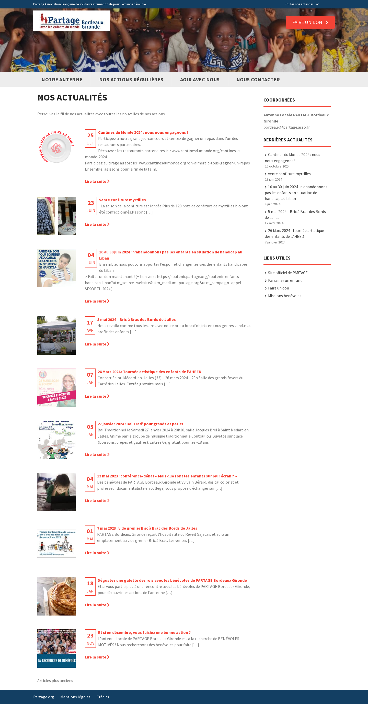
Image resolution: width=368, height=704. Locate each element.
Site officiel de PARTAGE (288, 272)
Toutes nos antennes (302, 4)
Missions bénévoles (284, 295)
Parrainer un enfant (285, 280)
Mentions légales (75, 696)
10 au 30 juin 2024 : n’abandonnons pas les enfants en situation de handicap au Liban (296, 192)
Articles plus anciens (55, 680)
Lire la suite (97, 181)
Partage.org (43, 696)
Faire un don (310, 22)
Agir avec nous (200, 79)
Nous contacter (258, 79)
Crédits (103, 696)
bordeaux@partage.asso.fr (286, 127)
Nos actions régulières (131, 79)
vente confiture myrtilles (289, 173)
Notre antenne (62, 79)
